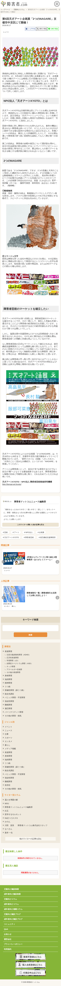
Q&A (6, 929)
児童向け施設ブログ (12, 914)
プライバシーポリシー (13, 944)
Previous (3, 561)
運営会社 (7, 939)
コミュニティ (9, 924)
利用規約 (7, 949)
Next (57, 561)
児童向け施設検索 (11, 889)
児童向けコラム (10, 899)
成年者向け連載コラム (13, 909)
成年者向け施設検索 (12, 894)
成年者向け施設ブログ (13, 919)
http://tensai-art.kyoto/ (11, 484)
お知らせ (7, 934)
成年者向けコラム (11, 904)
